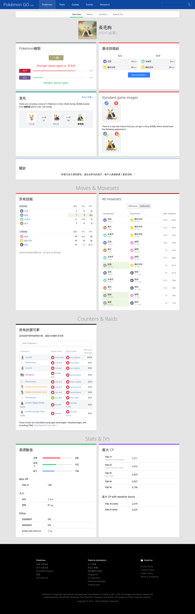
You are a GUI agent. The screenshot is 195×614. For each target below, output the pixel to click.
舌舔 (109, 61)
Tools (62, 6)
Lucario (26, 357)
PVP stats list (42, 577)
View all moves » (139, 75)
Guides (75, 4)
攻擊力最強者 (42, 564)
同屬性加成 (37, 252)
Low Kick (56, 363)
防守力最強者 (42, 567)
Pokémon (47, 6)
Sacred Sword (73, 375)
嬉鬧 (26, 236)
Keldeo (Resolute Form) (33, 392)
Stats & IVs (118, 14)
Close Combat (73, 382)
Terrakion (27, 374)
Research (105, 4)
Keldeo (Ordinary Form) (33, 386)
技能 (38, 574)
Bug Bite (56, 398)
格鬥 (25, 70)
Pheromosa (28, 362)
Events (89, 4)
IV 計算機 (92, 564)
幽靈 (25, 77)
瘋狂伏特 (111, 67)
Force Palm (57, 357)
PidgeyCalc (93, 574)
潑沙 (26, 223)
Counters (102, 14)
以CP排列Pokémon (45, 571)
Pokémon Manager (97, 581)
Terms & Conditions (150, 576)
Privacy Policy (147, 566)
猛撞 (26, 215)
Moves (90, 14)
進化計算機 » (87, 97)
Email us (148, 560)
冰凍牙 (148, 61)
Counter (56, 368)
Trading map (94, 584)
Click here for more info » (45, 425)
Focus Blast (72, 363)
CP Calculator (94, 577)
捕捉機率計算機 (95, 571)
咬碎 (26, 244)
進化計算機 (93, 567)
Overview (76, 14)
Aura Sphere (73, 357)
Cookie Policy (147, 573)
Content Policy (147, 569)
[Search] (177, 4)
